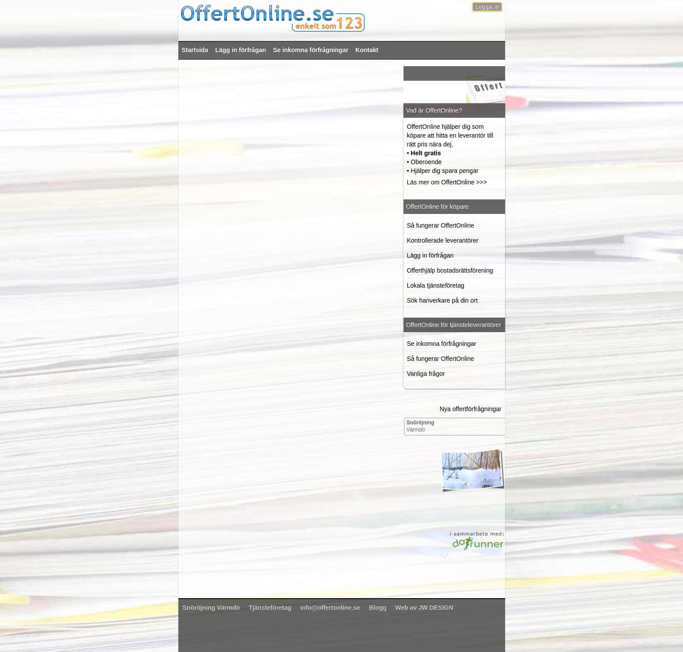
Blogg (378, 607)
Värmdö (420, 426)
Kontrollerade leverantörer (443, 240)
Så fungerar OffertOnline (440, 225)
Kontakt (366, 49)
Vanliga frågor (426, 373)
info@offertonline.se (330, 607)
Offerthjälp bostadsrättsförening (450, 270)
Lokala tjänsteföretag (435, 285)
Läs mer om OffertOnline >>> (447, 182)
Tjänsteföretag (270, 607)
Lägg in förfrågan (240, 49)
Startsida (195, 49)
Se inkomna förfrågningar (310, 49)
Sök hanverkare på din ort (442, 300)
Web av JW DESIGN (424, 607)
